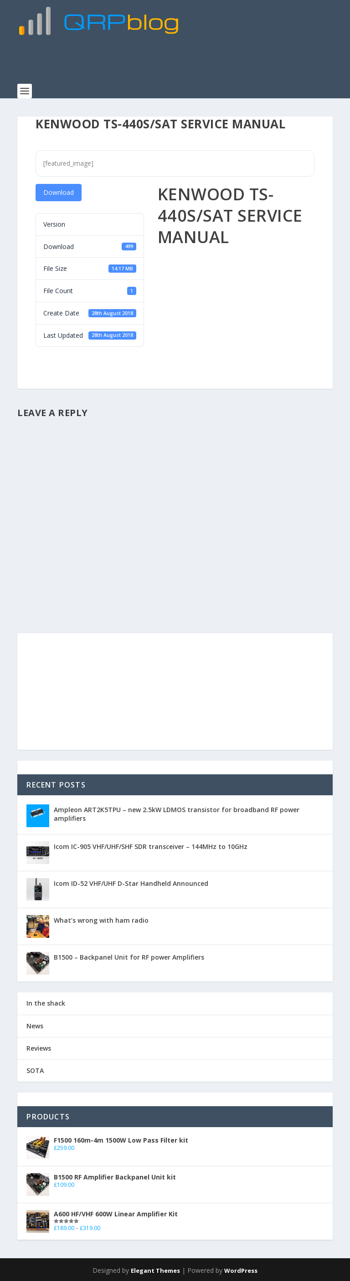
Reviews (38, 1046)
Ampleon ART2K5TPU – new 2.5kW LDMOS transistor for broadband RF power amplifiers (176, 811)
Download (58, 190)
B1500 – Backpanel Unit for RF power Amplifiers (129, 955)
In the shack (45, 1001)
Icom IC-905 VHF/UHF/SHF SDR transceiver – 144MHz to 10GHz (150, 844)
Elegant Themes (155, 1269)
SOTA (35, 1068)
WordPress (240, 1269)
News (34, 1023)
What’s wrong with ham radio (101, 918)
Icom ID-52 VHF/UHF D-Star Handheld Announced (131, 881)
